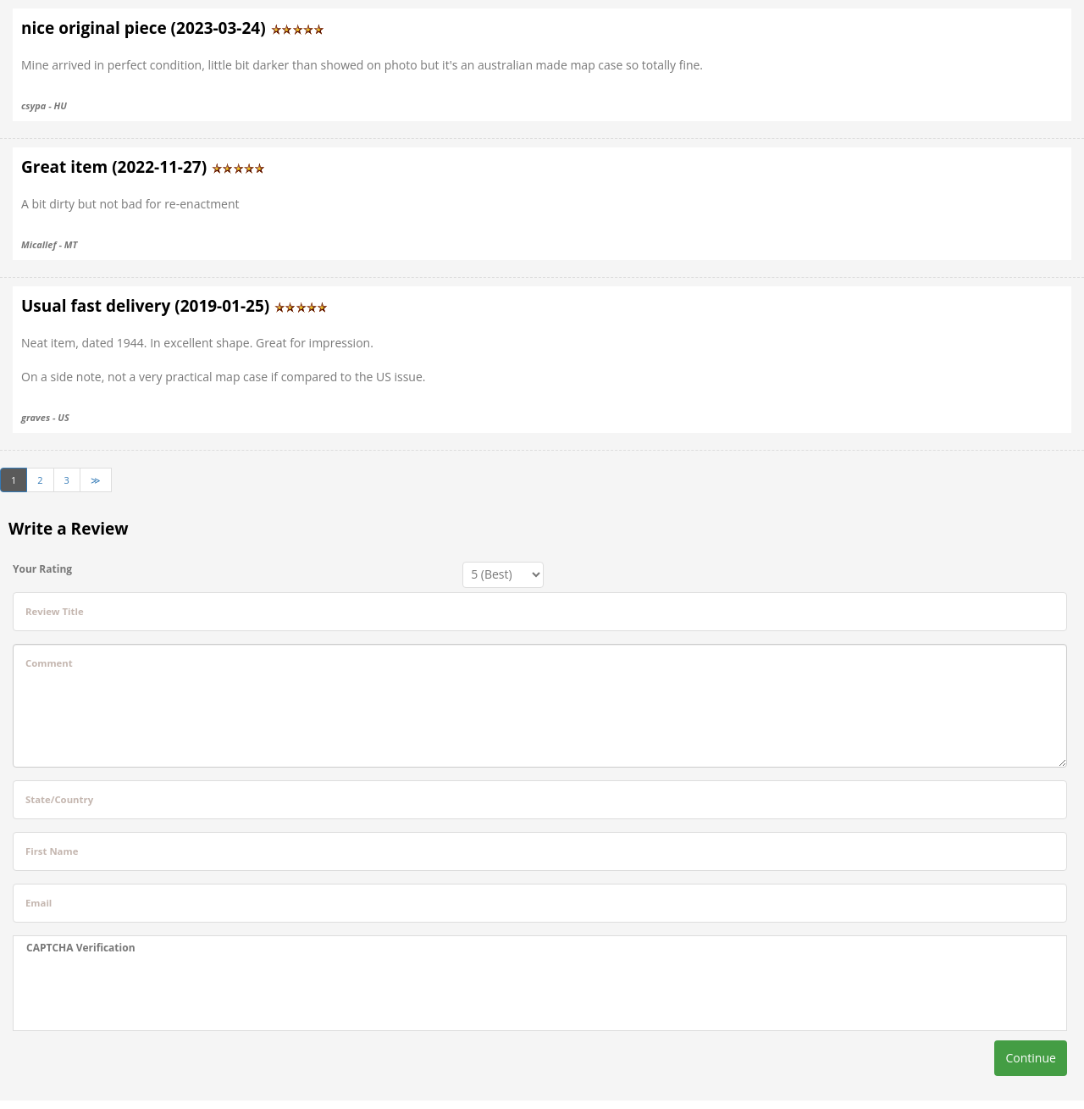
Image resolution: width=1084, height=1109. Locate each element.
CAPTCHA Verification (81, 947)
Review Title (54, 611)
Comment (49, 663)
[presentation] (155, 993)
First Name (51, 851)
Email (38, 902)
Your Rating (42, 569)
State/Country (59, 799)
